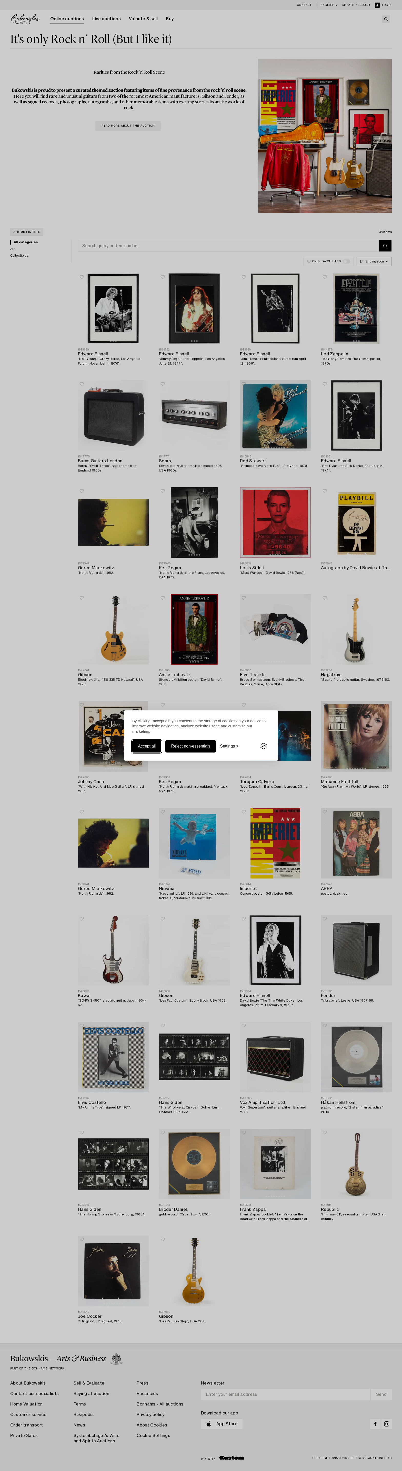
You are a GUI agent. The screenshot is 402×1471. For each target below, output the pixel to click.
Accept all (147, 746)
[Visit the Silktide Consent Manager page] (263, 746)
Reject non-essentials (190, 746)
